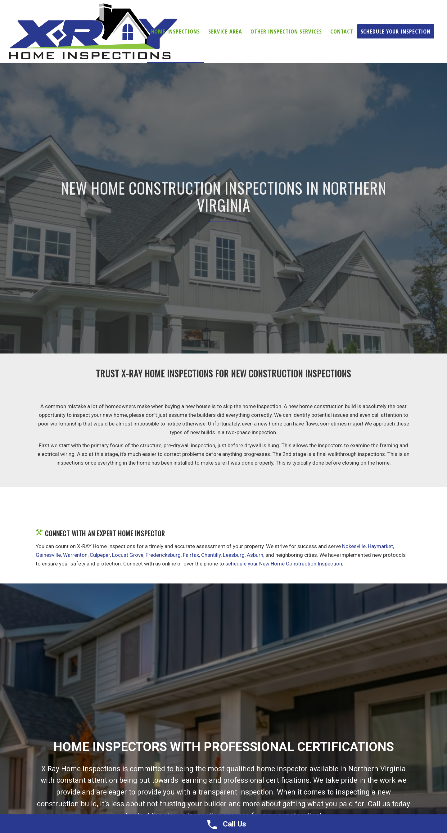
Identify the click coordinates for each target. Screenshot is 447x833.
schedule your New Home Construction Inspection (283, 564)
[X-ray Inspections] (93, 31)
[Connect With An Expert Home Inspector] (38, 532)
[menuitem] (175, 31)
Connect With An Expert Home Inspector (105, 533)
